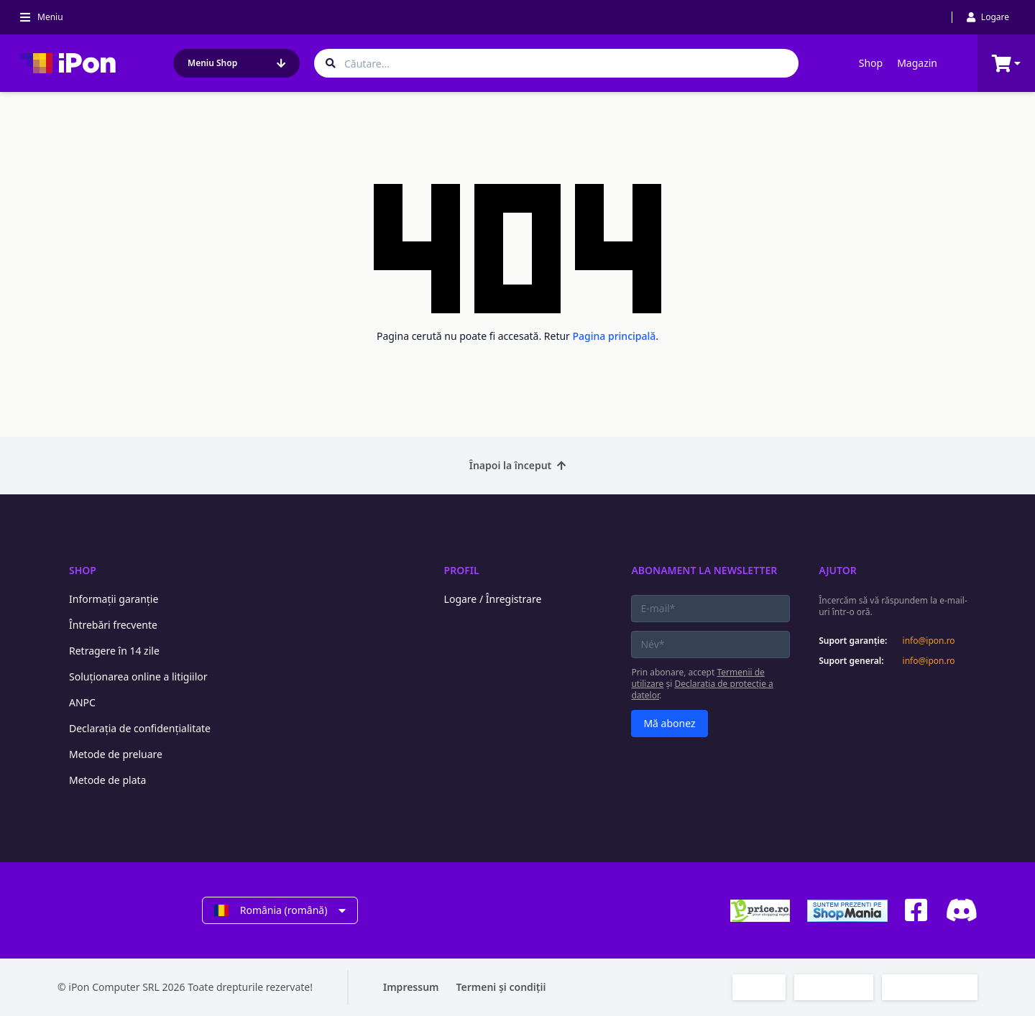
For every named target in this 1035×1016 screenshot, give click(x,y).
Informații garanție (113, 599)
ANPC (82, 702)
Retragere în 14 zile (114, 650)
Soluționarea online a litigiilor (138, 676)
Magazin (917, 63)
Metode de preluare (115, 754)
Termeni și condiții (501, 987)
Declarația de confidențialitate (140, 728)
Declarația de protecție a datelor (702, 689)
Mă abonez (669, 723)
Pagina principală (614, 336)
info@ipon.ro (929, 641)
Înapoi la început (517, 465)
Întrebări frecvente (113, 625)
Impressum (411, 987)
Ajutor (838, 570)
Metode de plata (107, 780)
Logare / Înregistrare (493, 599)
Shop (871, 63)
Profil (461, 570)
